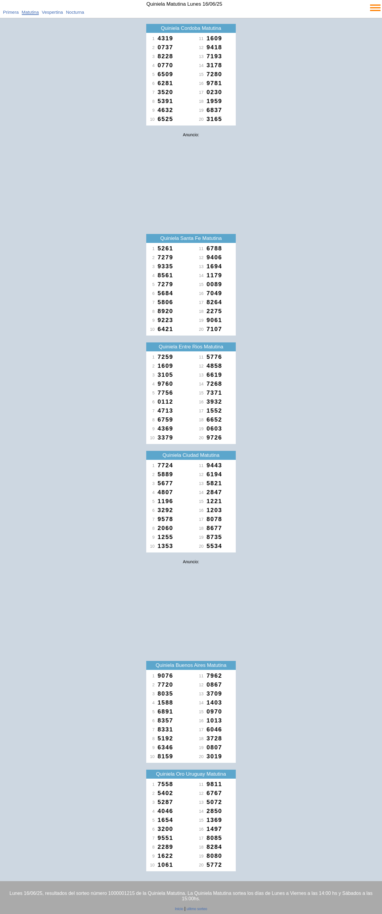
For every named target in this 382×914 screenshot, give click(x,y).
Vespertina (52, 12)
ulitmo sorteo (197, 909)
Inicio (179, 909)
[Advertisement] (191, 181)
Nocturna (75, 12)
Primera (11, 12)
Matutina (30, 12)
